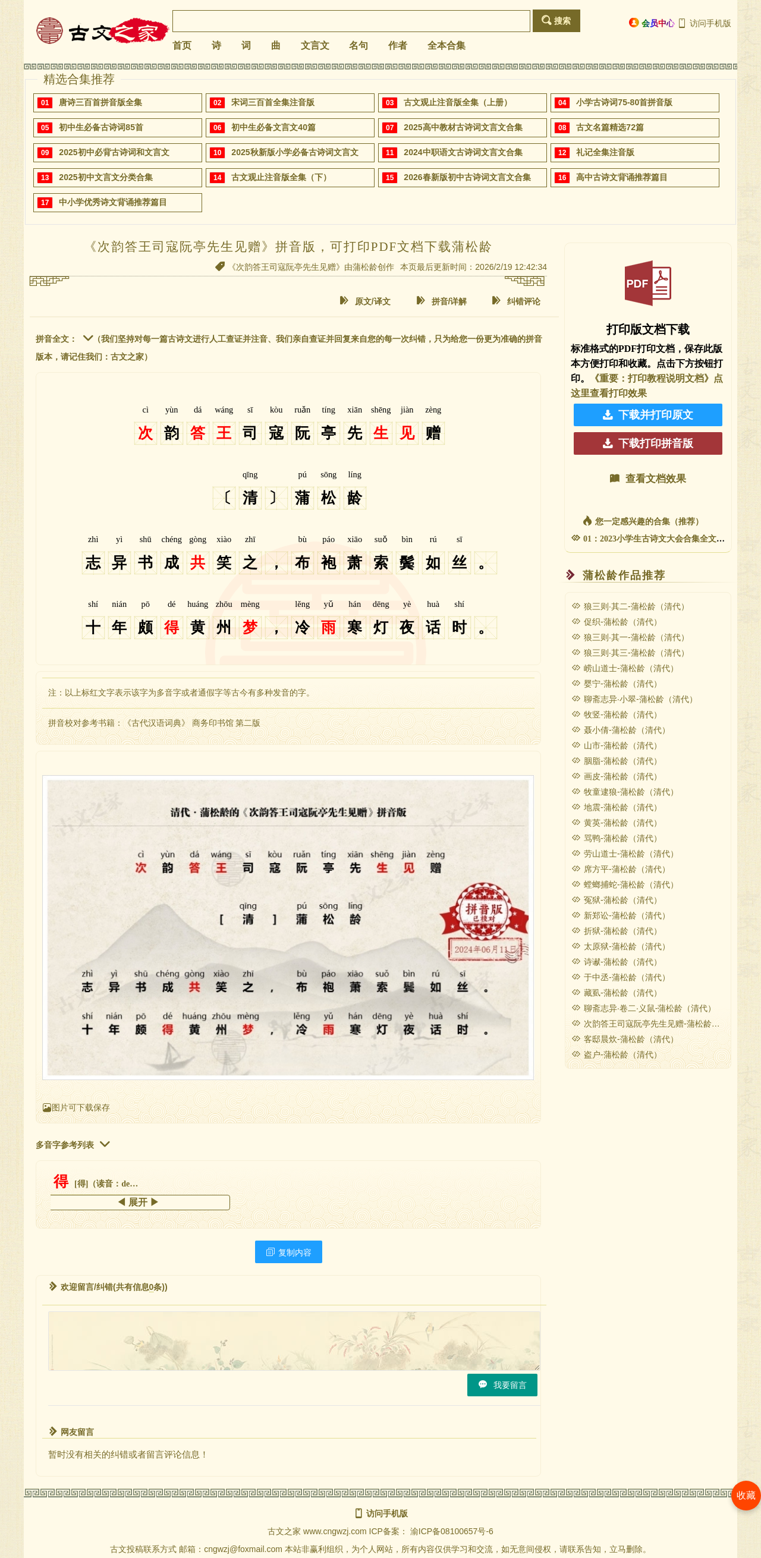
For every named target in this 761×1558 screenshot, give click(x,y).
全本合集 (446, 45)
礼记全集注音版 (605, 152)
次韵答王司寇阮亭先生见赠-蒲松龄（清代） (658, 1023)
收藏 (746, 1495)
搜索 (556, 20)
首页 (181, 45)
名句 (358, 45)
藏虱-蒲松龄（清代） (616, 992)
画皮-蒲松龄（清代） (616, 776)
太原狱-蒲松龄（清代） (620, 946)
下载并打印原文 (648, 415)
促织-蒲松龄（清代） (616, 622)
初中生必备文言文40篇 (273, 127)
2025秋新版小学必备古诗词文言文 (294, 152)
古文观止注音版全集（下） (281, 177)
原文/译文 (365, 301)
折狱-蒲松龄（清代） (616, 931)
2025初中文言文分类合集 (105, 177)
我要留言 (502, 1385)
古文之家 (284, 1531)
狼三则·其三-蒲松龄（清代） (630, 652)
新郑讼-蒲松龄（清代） (620, 915)
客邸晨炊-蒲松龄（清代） (624, 1039)
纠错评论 (516, 301)
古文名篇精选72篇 (610, 127)
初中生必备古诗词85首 (101, 127)
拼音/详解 (441, 301)
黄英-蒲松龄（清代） (616, 822)
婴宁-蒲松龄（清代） (616, 683)
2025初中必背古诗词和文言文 (114, 152)
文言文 (315, 45)
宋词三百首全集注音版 (273, 102)
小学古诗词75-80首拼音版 (624, 102)
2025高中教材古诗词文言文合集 (463, 127)
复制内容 (289, 1252)
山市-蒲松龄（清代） (616, 745)
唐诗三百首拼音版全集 (100, 102)
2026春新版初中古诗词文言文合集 (467, 177)
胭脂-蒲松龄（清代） (616, 761)
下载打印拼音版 (648, 443)
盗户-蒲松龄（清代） (616, 1054)
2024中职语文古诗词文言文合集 (463, 152)
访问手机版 (704, 23)
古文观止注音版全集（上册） (458, 102)
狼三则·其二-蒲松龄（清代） (630, 606)
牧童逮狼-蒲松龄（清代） (624, 792)
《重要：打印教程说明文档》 (651, 378)
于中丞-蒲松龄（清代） (620, 977)
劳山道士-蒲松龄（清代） (624, 853)
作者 (397, 45)
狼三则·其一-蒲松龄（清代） (630, 637)
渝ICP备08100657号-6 (451, 1531)
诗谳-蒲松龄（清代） (616, 962)
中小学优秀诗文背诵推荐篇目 (113, 202)
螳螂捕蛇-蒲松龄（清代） (624, 884)
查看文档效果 (648, 478)
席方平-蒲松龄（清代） (620, 869)
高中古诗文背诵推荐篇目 (622, 177)
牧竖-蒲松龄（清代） (616, 714)
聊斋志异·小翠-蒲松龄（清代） (634, 699)
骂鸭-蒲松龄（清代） (616, 838)
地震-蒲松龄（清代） (616, 807)
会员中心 (652, 23)
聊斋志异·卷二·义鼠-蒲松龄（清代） (643, 1008)
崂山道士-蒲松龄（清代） (624, 668)
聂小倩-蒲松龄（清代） (620, 730)
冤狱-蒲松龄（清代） (616, 900)
